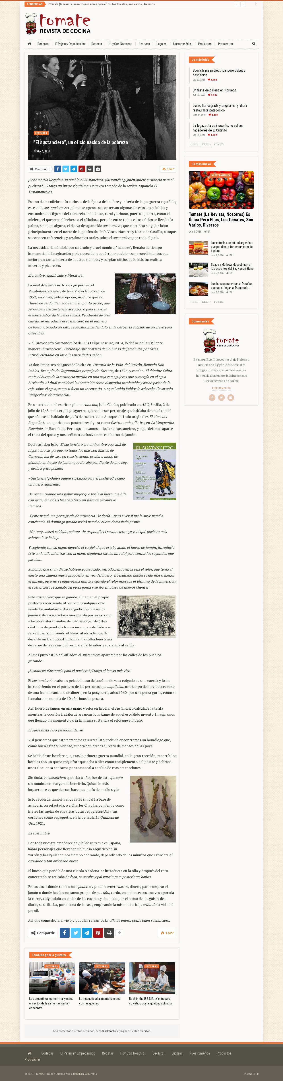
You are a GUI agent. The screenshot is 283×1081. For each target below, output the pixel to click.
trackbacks (109, 1031)
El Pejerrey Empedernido (70, 44)
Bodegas (43, 44)
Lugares (162, 44)
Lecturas (144, 44)
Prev (194, 144)
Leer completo (221, 388)
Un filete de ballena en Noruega (214, 90)
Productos (204, 44)
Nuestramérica (182, 44)
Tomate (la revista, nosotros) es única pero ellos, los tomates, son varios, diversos (102, 4)
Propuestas (225, 44)
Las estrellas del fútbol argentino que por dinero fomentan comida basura (232, 247)
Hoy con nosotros (120, 44)
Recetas (96, 44)
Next (206, 144)
